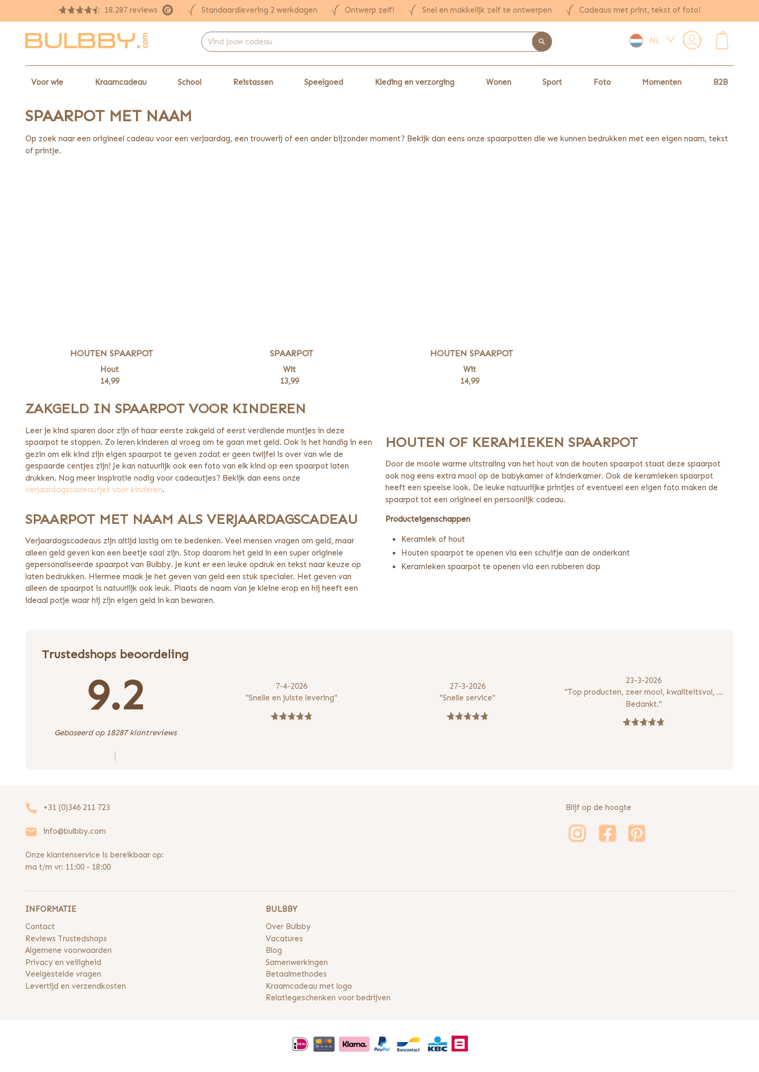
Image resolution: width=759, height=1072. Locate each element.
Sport (552, 82)
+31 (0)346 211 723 (76, 807)
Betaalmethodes (296, 974)
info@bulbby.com (74, 831)
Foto (602, 82)
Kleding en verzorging (414, 82)
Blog (274, 950)
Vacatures (284, 938)
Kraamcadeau (121, 82)
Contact (40, 926)
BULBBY (281, 909)
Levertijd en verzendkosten (75, 986)
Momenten (662, 82)
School (189, 82)
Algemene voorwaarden (68, 950)
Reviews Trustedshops (66, 938)
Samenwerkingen (297, 962)
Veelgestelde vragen (63, 974)
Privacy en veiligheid (63, 962)
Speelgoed (323, 82)
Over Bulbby (288, 926)
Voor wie (47, 82)
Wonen (498, 82)
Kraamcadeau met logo (309, 986)
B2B (720, 82)
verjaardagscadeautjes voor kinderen (93, 489)
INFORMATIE (50, 909)
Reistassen (253, 82)
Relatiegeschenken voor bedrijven (328, 997)
